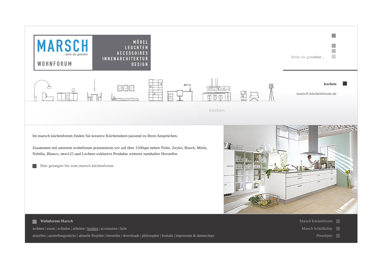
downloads (131, 236)
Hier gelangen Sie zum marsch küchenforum (76, 165)
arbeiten (79, 228)
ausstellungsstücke (62, 236)
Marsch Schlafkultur (317, 228)
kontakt (167, 236)
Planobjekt (324, 236)
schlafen (63, 228)
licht (123, 228)
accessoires (109, 228)
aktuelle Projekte (91, 236)
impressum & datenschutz (195, 236)
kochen (92, 228)
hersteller (113, 236)
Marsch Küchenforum (316, 221)
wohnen (38, 228)
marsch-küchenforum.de (316, 93)
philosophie (150, 236)
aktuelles (39, 236)
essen (51, 228)
